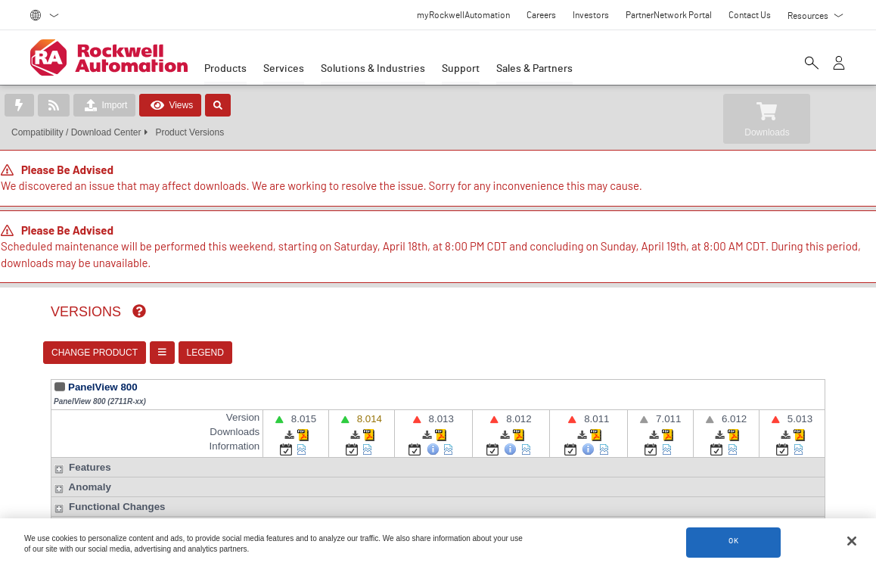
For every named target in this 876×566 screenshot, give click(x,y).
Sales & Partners (534, 69)
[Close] (851, 541)
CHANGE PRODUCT (94, 352)
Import (104, 105)
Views (170, 105)
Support (461, 69)
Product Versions (189, 132)
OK (733, 542)
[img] (139, 311)
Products (225, 69)
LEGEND (205, 352)
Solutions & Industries (373, 69)
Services (283, 69)
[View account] (839, 64)
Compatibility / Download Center (76, 132)
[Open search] (812, 64)
